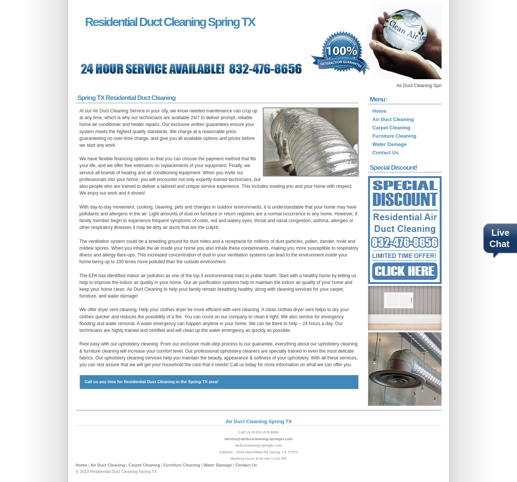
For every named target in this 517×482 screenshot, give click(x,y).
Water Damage (390, 144)
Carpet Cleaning (392, 127)
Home (379, 111)
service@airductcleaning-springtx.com (258, 439)
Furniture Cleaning (395, 136)
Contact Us (386, 152)
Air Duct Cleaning (393, 119)
